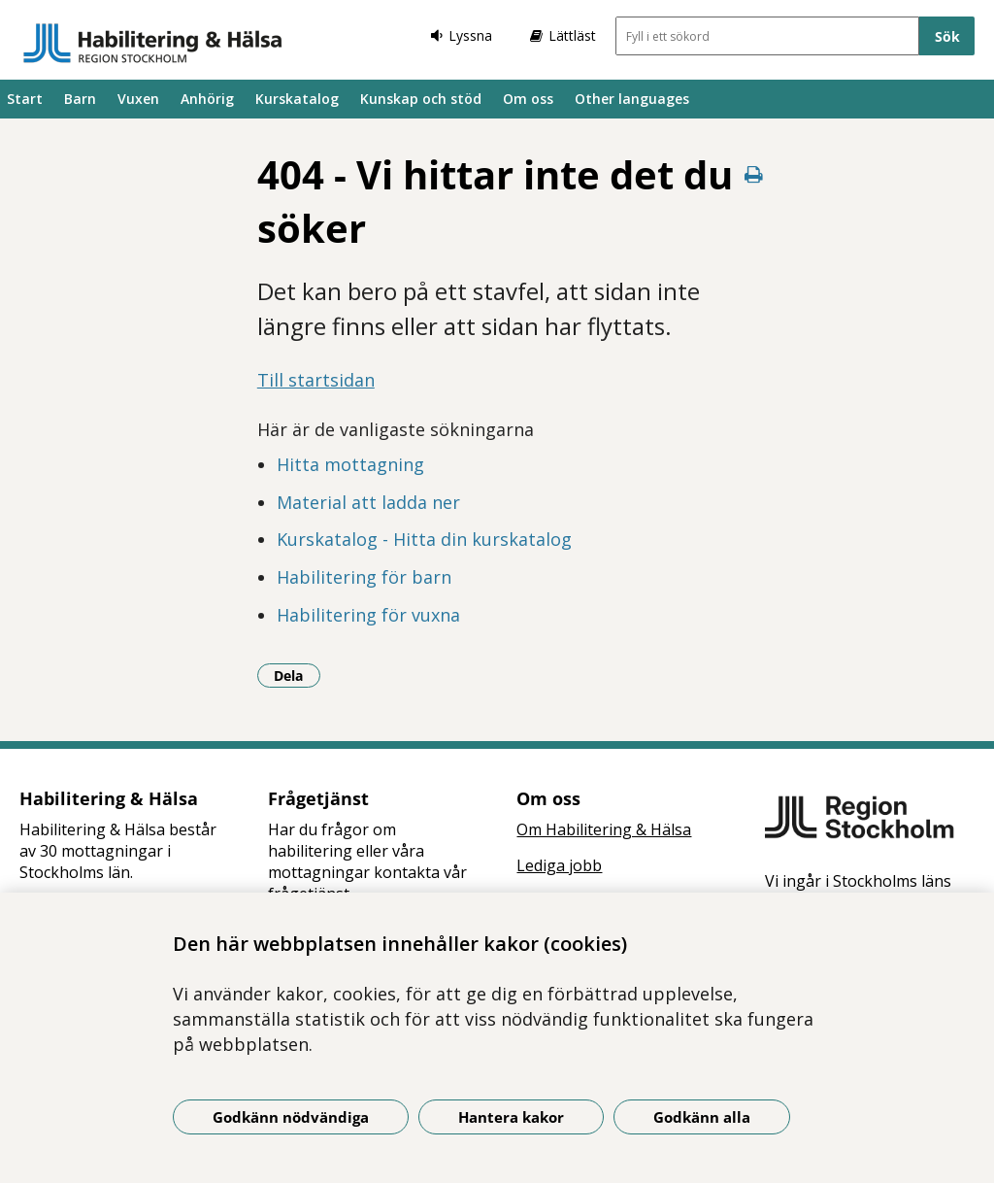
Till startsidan (316, 379)
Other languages (632, 98)
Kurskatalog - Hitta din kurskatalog (424, 539)
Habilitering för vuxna (368, 614)
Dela (297, 675)
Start (25, 98)
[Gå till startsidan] (152, 42)
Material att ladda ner (368, 502)
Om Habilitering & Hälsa (603, 829)
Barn (80, 98)
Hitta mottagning (350, 464)
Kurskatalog (297, 98)
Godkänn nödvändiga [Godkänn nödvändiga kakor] (291, 1117)
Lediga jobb (559, 865)
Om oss (528, 98)
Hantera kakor (511, 1117)
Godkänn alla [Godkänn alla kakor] (701, 1117)
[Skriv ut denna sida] (753, 174)
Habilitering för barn (364, 577)
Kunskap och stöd (420, 98)
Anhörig (207, 98)
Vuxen (138, 98)
